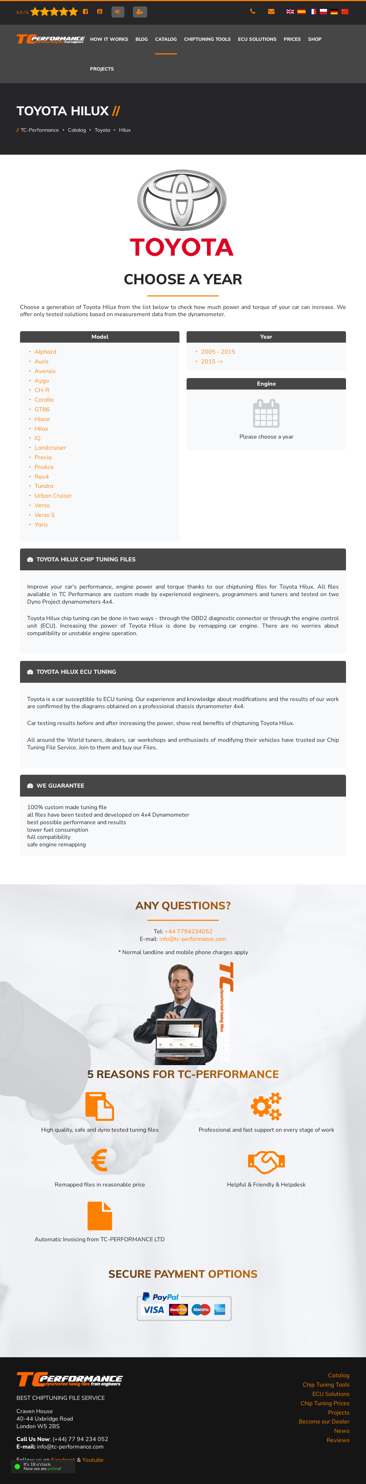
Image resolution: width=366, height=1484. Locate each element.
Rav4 (42, 476)
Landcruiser (50, 447)
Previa (43, 457)
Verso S (45, 514)
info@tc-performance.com (192, 939)
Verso (42, 505)
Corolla (44, 399)
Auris (42, 361)
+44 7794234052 (189, 932)
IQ (37, 437)
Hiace (42, 418)
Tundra (44, 485)
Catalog (77, 130)
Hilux (124, 130)
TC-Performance (40, 130)
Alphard (45, 351)
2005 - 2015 (218, 351)
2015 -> (212, 361)
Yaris (41, 524)
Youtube (93, 1460)
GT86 (42, 409)
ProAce (44, 466)
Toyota (102, 130)
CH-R (42, 389)
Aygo (42, 380)
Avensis (45, 370)
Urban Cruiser (53, 495)
